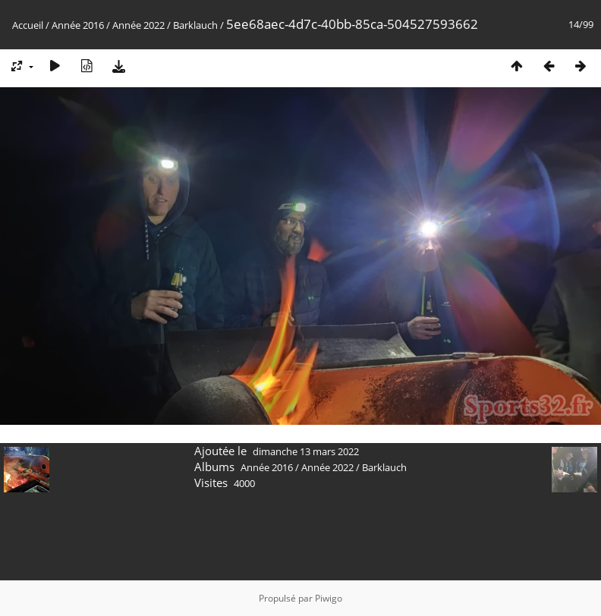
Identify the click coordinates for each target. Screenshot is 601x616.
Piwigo (328, 598)
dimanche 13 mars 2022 (306, 451)
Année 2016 (78, 25)
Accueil (27, 25)
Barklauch (195, 25)
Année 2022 (138, 25)
